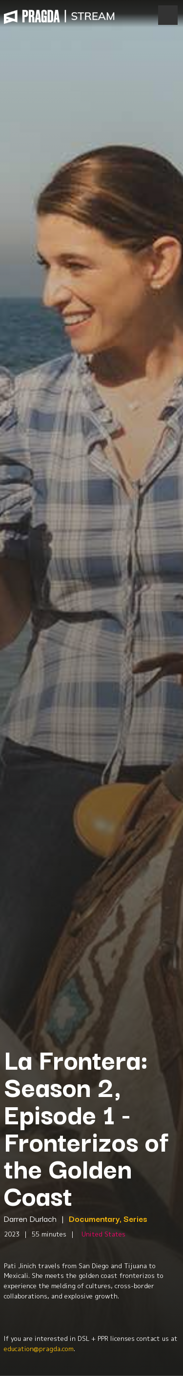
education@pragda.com (39, 1348)
